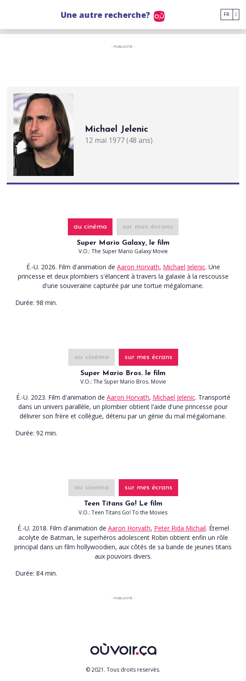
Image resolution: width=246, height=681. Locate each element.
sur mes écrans (147, 226)
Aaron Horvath (138, 267)
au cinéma (90, 226)
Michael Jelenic (184, 267)
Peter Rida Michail (180, 528)
